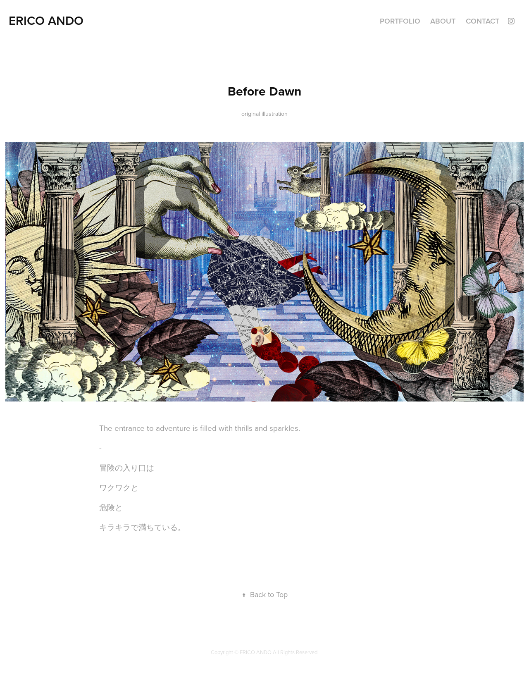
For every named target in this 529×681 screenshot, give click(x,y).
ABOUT (442, 21)
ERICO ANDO (46, 20)
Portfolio (400, 21)
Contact (482, 21)
